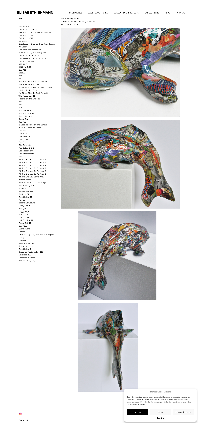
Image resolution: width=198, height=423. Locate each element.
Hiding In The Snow (28, 90)
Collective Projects (126, 13)
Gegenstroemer (25, 116)
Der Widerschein (26, 154)
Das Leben (23, 131)
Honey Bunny (24, 189)
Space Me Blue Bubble (29, 85)
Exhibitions (152, 13)
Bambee (22, 232)
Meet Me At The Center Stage (32, 183)
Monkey (22, 200)
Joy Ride (23, 226)
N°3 (20, 108)
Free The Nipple (26, 243)
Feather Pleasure (27, 194)
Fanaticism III (26, 191)
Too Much (23, 122)
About (168, 13)
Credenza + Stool (27, 258)
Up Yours (23, 41)
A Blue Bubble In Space (30, 128)
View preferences (183, 412)
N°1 (20, 102)
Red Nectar (24, 27)
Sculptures (75, 13)
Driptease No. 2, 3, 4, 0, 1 (32, 59)
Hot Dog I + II (26, 220)
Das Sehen (23, 142)
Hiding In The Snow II (29, 99)
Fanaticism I (25, 249)
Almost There (25, 180)
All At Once (24, 64)
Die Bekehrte (25, 145)
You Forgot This (26, 113)
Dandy (21, 238)
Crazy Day (23, 119)
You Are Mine (25, 111)
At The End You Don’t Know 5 (32, 163)
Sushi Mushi (24, 229)
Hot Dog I (23, 215)
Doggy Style (24, 212)
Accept (138, 412)
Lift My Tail (25, 67)
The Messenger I (26, 186)
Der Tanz (23, 134)
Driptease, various (28, 30)
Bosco (21, 157)
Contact (181, 13)
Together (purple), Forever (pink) (35, 87)
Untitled (23, 241)
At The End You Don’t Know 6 (32, 160)
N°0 (20, 105)
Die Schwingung (26, 139)
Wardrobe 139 (25, 255)
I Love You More (26, 246)
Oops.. (22, 73)
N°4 (20, 76)
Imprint (160, 418)
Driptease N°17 (26, 38)
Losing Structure (27, 203)
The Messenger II (27, 96)
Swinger (22, 209)
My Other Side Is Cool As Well (33, 93)
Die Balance (24, 137)
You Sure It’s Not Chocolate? (33, 82)
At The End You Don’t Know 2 (32, 171)
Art (20, 19)
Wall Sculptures (98, 13)
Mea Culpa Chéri (26, 148)
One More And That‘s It (30, 50)
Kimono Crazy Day (27, 261)
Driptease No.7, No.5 (29, 56)
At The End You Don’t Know (31, 177)
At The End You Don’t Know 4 (32, 165)
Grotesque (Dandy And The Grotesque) (36, 235)
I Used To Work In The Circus (33, 125)
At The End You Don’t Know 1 (32, 174)
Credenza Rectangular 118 (31, 252)
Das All (22, 70)
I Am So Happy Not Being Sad (32, 53)
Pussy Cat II (25, 223)
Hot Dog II (24, 217)
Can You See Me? (26, 61)
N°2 (20, 79)
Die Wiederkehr (26, 151)
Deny (160, 412)
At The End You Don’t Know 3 (32, 168)
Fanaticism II (25, 197)
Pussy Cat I (24, 206)
